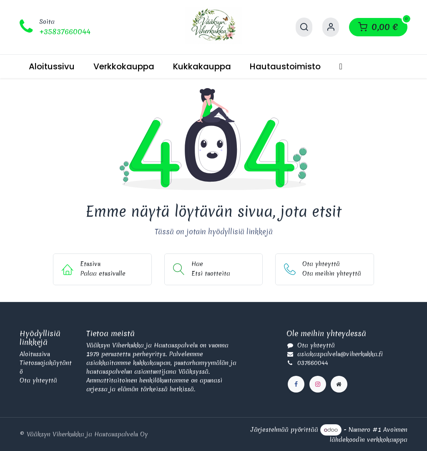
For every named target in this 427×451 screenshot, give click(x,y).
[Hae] (304, 27)
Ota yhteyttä (38, 380)
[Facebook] (296, 384)
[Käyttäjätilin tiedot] (330, 27)
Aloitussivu (35, 354)
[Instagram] (317, 384)
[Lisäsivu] (339, 384)
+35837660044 (64, 31)
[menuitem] (52, 66)
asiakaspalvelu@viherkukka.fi (340, 354)
